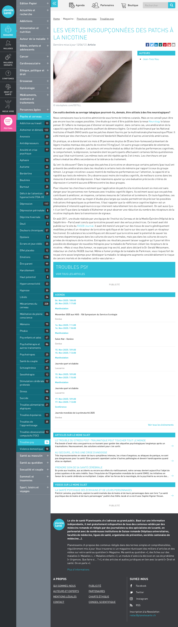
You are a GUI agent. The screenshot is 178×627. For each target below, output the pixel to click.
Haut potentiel (28, 276)
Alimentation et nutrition (29, 29)
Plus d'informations (78, 569)
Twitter (137, 592)
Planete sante (8, 11)
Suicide (24, 398)
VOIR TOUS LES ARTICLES (70, 273)
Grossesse (26, 80)
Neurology (154, 121)
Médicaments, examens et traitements (28, 98)
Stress (23, 391)
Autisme (24, 166)
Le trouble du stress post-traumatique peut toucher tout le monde (100, 440)
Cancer (24, 56)
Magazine (8, 35)
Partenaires (107, 5)
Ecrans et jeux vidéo (31, 243)
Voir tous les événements (160, 424)
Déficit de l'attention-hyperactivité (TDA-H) (32, 195)
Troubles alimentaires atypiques (32, 406)
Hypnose (24, 290)
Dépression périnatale (32, 210)
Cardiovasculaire (30, 63)
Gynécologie (27, 88)
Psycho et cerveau (31, 116)
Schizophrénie (28, 367)
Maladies (8, 48)
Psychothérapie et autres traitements (30, 346)
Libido (23, 296)
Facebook (138, 586)
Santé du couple (29, 361)
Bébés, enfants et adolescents (30, 47)
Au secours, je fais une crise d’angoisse (81, 452)
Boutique (132, 5)
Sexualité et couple (31, 469)
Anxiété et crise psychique (28, 151)
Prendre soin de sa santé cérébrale (78, 467)
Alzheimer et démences (33, 129)
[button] (147, 44)
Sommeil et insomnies (27, 478)
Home (56, 18)
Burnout (24, 186)
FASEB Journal (85, 225)
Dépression (26, 203)
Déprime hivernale (30, 216)
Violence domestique (31, 448)
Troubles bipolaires (30, 414)
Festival (8, 128)
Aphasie (24, 160)
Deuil (23, 223)
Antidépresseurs (29, 143)
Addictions (26, 21)
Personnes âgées (30, 109)
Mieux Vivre (8, 111)
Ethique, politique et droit (32, 72)
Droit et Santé (8, 93)
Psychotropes (27, 354)
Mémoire (25, 324)
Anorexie (25, 136)
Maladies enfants (8, 63)
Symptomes (8, 78)
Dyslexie (24, 236)
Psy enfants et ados (30, 337)
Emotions (25, 256)
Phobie (24, 330)
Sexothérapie (27, 374)
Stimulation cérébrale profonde (32, 383)
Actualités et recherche (27, 11)
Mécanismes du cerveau (28, 305)
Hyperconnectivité (30, 283)
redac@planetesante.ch (143, 615)
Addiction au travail (31, 123)
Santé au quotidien (31, 462)
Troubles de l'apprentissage (28, 423)
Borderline (26, 173)
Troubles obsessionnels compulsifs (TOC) (33, 433)
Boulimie (25, 180)
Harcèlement (27, 270)
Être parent (26, 263)
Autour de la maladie (32, 38)
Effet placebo (27, 250)
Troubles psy (27, 442)
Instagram (139, 598)
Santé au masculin (31, 455)
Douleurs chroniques (31, 230)
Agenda (79, 5)
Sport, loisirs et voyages (29, 489)
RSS (135, 605)
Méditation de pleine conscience (31, 315)
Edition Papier (28, 3)
